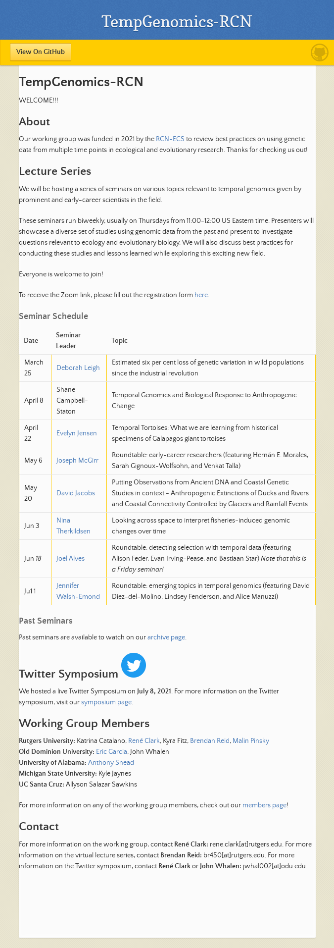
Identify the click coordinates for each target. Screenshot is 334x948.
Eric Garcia (111, 752)
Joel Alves (70, 559)
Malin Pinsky (251, 741)
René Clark (144, 741)
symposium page (106, 702)
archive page (166, 637)
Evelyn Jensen (76, 433)
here (201, 295)
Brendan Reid (210, 741)
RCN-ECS (170, 139)
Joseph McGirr (77, 461)
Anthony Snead (111, 763)
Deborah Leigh (78, 368)
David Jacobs (75, 493)
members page (264, 805)
